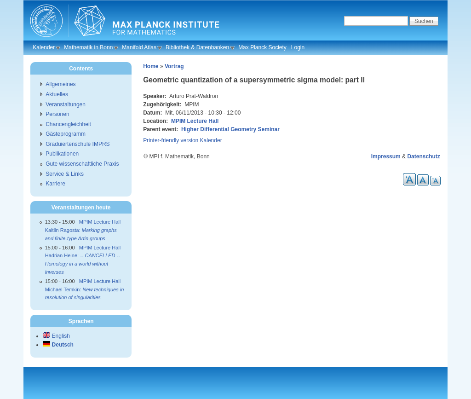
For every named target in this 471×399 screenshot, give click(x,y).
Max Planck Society (262, 47)
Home (150, 66)
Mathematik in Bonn (88, 47)
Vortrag (174, 66)
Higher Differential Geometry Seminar (230, 129)
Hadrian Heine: (82, 263)
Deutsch (58, 344)
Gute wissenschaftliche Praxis (82, 164)
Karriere (55, 183)
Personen (57, 114)
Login (297, 47)
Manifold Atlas (139, 47)
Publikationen (62, 153)
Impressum (386, 156)
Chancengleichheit (68, 124)
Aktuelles (57, 94)
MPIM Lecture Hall (194, 121)
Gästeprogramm (66, 134)
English (56, 336)
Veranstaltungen (66, 104)
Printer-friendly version (170, 140)
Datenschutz (423, 156)
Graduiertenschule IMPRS (77, 144)
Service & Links (65, 174)
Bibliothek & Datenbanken (197, 47)
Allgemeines (60, 84)
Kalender (44, 47)
